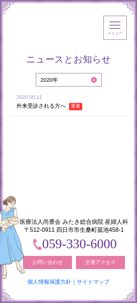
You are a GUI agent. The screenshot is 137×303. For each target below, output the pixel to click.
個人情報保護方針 (49, 282)
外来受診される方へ (49, 106)
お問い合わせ (47, 262)
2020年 (49, 80)
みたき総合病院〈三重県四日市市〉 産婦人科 (44, 25)
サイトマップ (93, 282)
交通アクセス (100, 262)
